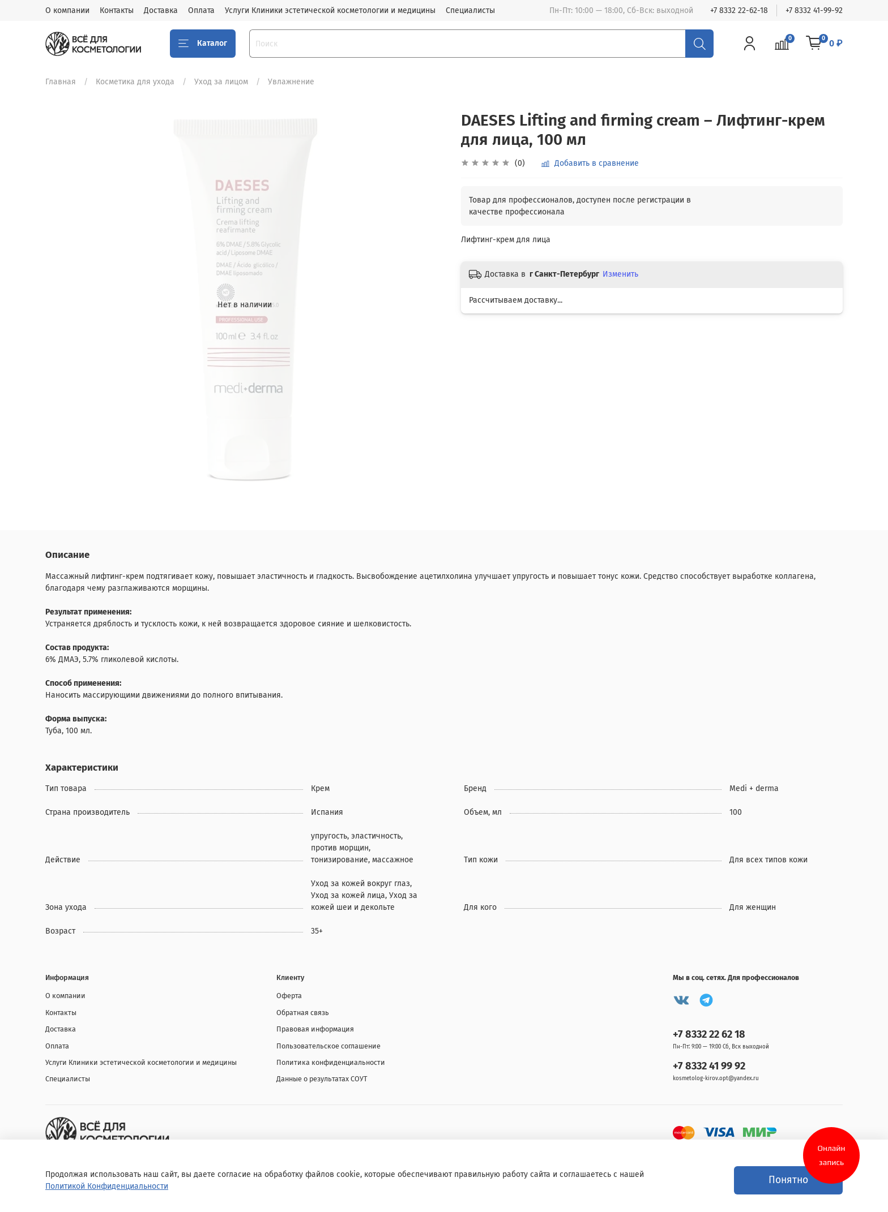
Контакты (117, 10)
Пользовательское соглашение (328, 1046)
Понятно (788, 1180)
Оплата (201, 10)
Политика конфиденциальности (330, 1062)
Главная (60, 82)
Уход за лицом (221, 82)
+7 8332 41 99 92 (709, 1066)
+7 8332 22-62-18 (739, 10)
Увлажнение (291, 82)
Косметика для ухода (135, 82)
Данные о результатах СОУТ (322, 1079)
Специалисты (470, 10)
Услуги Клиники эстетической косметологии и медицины (330, 10)
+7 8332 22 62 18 (709, 1034)
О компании (67, 10)
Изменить (620, 274)
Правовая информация (315, 1029)
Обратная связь (302, 1012)
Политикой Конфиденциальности (106, 1186)
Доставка (161, 10)
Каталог (202, 43)
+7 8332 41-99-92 (814, 10)
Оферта (289, 995)
